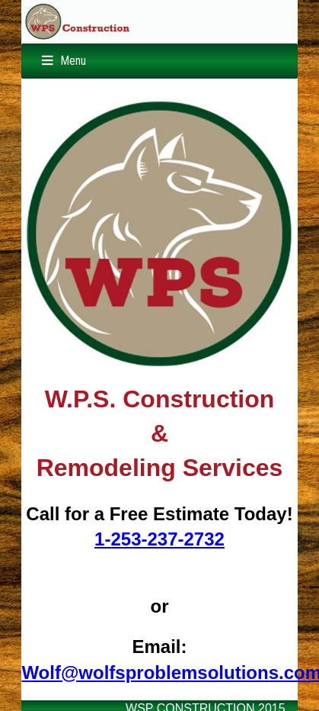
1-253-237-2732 (159, 539)
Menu (73, 60)
